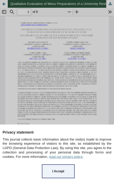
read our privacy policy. (66, 157)
